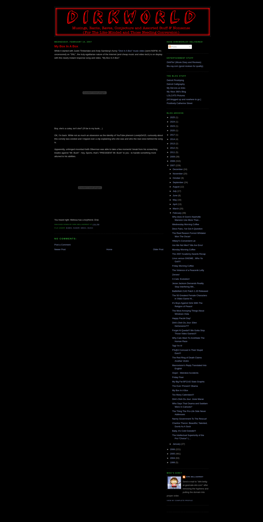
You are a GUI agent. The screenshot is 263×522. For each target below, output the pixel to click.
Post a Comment (62, 244)
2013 (173, 143)
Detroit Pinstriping (175, 80)
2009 (173, 156)
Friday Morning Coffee (183, 266)
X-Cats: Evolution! (181, 279)
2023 (173, 126)
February (177, 213)
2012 (173, 148)
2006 (173, 449)
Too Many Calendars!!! (183, 394)
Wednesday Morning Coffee (185, 224)
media (83, 228)
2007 (173, 165)
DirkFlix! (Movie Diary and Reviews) (184, 62)
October (177, 178)
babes (69, 228)
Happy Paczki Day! (181, 318)
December (178, 169)
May (175, 200)
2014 (173, 139)
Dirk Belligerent (194, 477)
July (175, 191)
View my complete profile (180, 500)
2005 (173, 453)
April (175, 204)
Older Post (158, 249)
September (178, 182)
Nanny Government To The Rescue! (189, 418)
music (90, 228)
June (175, 195)
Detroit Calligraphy (176, 84)
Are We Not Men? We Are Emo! (187, 245)
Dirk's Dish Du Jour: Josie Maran (188, 399)
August (176, 186)
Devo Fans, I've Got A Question (187, 228)
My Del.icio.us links (176, 88)
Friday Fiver (178, 377)
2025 (173, 117)
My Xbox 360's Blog (176, 91)
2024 (173, 121)
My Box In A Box (66, 46)
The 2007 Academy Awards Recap (188, 254)
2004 (173, 458)
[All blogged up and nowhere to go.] (184, 99)
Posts (173, 47)
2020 (173, 130)
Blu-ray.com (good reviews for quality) (185, 66)
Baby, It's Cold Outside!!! (184, 431)
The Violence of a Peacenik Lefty (188, 270)
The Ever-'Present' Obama (185, 386)
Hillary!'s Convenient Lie (183, 241)
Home (109, 249)
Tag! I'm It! (177, 345)
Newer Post (60, 249)
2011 (173, 152)
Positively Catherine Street (179, 103)
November (178, 173)
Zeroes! (175, 274)
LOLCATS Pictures (176, 95)
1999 (173, 462)
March (176, 208)
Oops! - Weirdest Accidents (185, 373)
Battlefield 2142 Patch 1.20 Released (190, 291)
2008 (173, 161)
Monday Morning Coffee (183, 249)
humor (76, 228)
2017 (173, 135)
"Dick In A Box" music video (131, 51)
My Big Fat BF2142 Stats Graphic (188, 381)
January (177, 444)
